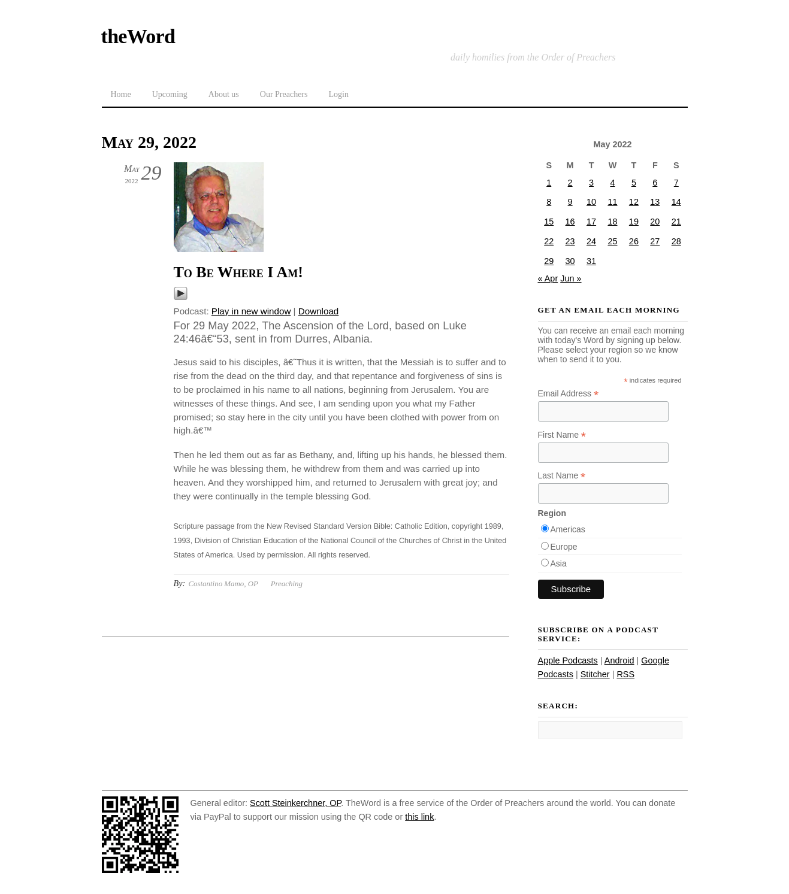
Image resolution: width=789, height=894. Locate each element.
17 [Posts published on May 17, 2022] (591, 221)
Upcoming (170, 94)
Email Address (568, 393)
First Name (562, 435)
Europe (564, 546)
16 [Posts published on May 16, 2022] (570, 221)
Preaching (287, 583)
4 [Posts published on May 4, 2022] (612, 182)
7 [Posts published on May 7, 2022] (676, 182)
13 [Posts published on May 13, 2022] (655, 202)
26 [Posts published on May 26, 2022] (634, 241)
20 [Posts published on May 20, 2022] (655, 221)
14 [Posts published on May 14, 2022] (676, 202)
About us (223, 94)
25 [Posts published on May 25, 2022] (612, 241)
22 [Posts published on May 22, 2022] (549, 241)
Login (338, 94)
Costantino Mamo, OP (223, 583)
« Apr (548, 278)
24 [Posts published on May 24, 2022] (591, 241)
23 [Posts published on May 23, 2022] (570, 241)
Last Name (562, 475)
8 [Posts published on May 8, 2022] (548, 202)
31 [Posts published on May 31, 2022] (591, 261)
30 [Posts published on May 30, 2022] (570, 261)
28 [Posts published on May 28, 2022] (676, 241)
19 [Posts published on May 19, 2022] (634, 221)
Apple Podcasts (568, 660)
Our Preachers (284, 94)
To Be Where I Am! (238, 272)
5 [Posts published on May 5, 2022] (633, 182)
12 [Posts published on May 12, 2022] (634, 202)
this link (419, 817)
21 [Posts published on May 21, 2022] (676, 221)
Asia (559, 563)
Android (619, 660)
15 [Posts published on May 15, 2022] (549, 221)
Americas (568, 529)
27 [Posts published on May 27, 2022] (655, 241)
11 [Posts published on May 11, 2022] (612, 202)
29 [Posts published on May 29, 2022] (549, 261)
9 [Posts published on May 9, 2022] (570, 202)
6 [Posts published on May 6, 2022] (654, 182)
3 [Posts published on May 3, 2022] (591, 182)
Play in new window (251, 311)
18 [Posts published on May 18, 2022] (612, 221)
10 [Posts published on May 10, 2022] (591, 202)
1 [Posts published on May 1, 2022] (548, 182)
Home (121, 94)
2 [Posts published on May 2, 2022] (570, 182)
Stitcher (595, 674)
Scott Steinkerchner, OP (295, 803)
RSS (625, 674)
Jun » (570, 278)
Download (318, 311)
